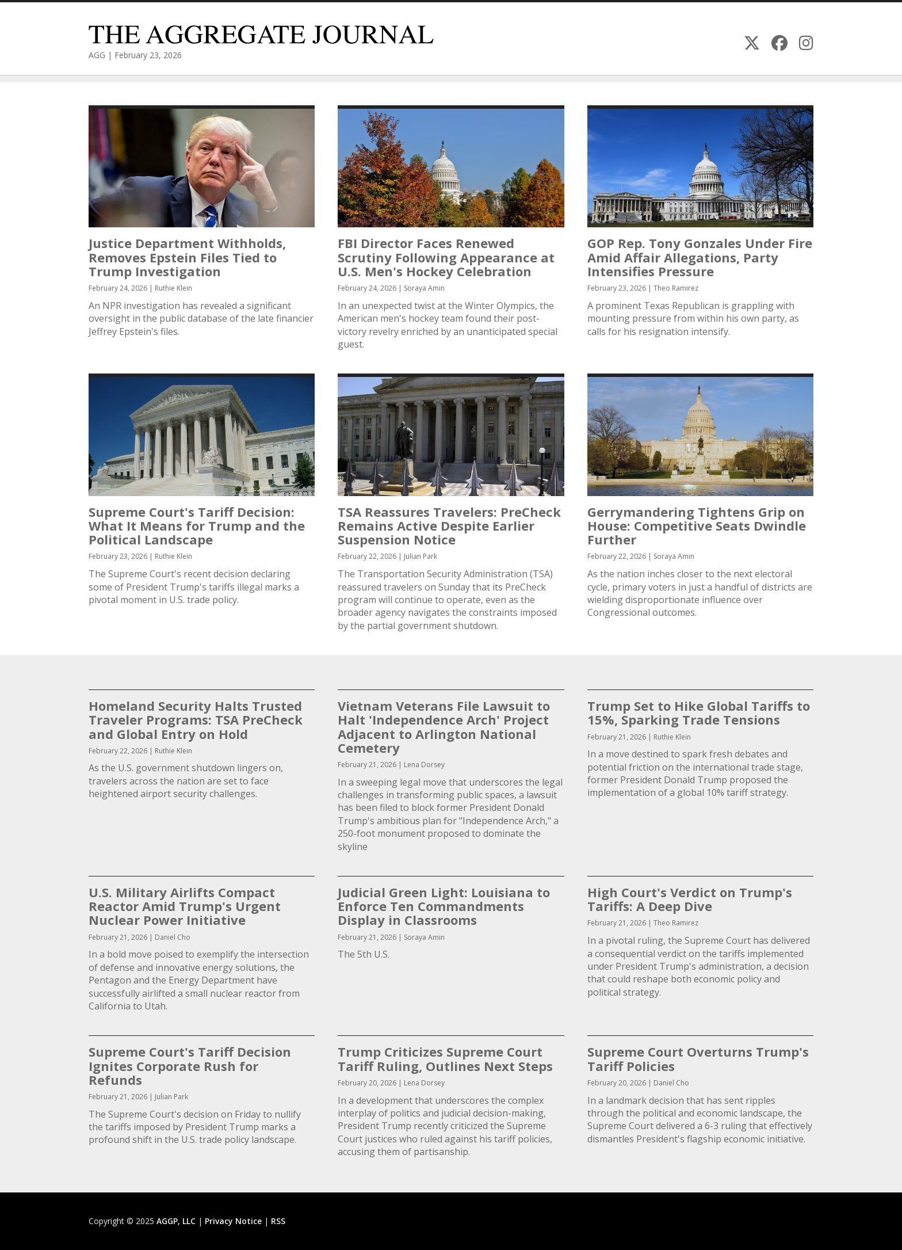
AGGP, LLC (176, 1220)
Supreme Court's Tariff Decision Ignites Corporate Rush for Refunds (190, 1065)
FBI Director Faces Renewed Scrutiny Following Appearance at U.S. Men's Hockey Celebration (446, 256)
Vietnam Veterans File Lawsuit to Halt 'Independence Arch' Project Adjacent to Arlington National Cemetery (444, 726)
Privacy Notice (233, 1220)
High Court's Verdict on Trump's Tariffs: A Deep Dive (689, 898)
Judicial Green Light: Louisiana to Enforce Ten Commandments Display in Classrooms (444, 905)
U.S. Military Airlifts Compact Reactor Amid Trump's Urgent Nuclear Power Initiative (185, 905)
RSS (278, 1220)
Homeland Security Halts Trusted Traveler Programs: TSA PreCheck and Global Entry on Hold (196, 719)
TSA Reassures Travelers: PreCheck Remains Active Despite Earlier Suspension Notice (449, 525)
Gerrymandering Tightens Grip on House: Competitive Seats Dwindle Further (696, 525)
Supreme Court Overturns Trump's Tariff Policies (698, 1058)
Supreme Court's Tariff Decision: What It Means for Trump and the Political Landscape (197, 525)
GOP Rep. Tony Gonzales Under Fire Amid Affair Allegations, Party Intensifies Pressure (699, 256)
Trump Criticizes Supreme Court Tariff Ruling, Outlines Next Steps (445, 1058)
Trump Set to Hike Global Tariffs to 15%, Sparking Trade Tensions (698, 712)
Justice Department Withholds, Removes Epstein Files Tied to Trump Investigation (187, 256)
